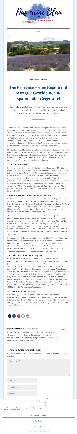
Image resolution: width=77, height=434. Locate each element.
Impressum (46, 431)
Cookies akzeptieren (38, 415)
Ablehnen (38, 421)
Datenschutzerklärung (34, 431)
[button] (9, 316)
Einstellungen (38, 426)
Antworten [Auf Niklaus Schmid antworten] (63, 330)
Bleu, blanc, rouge (38, 79)
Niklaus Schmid (13, 328)
